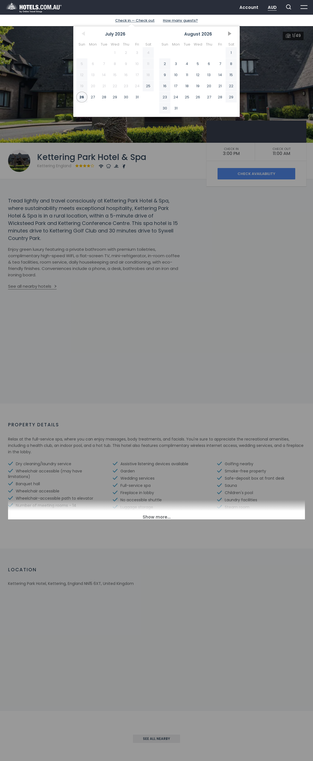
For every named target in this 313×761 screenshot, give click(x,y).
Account (248, 7)
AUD (272, 7)
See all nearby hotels (29, 286)
